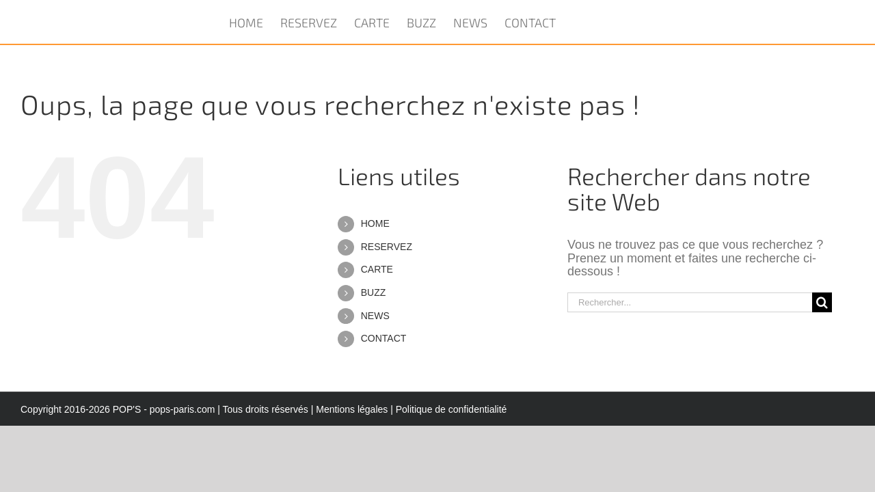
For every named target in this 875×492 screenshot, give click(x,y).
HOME (375, 223)
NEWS (375, 315)
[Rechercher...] (689, 302)
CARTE (377, 269)
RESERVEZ (386, 246)
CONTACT (384, 338)
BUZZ (373, 292)
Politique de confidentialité (451, 409)
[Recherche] (822, 302)
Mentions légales (352, 409)
